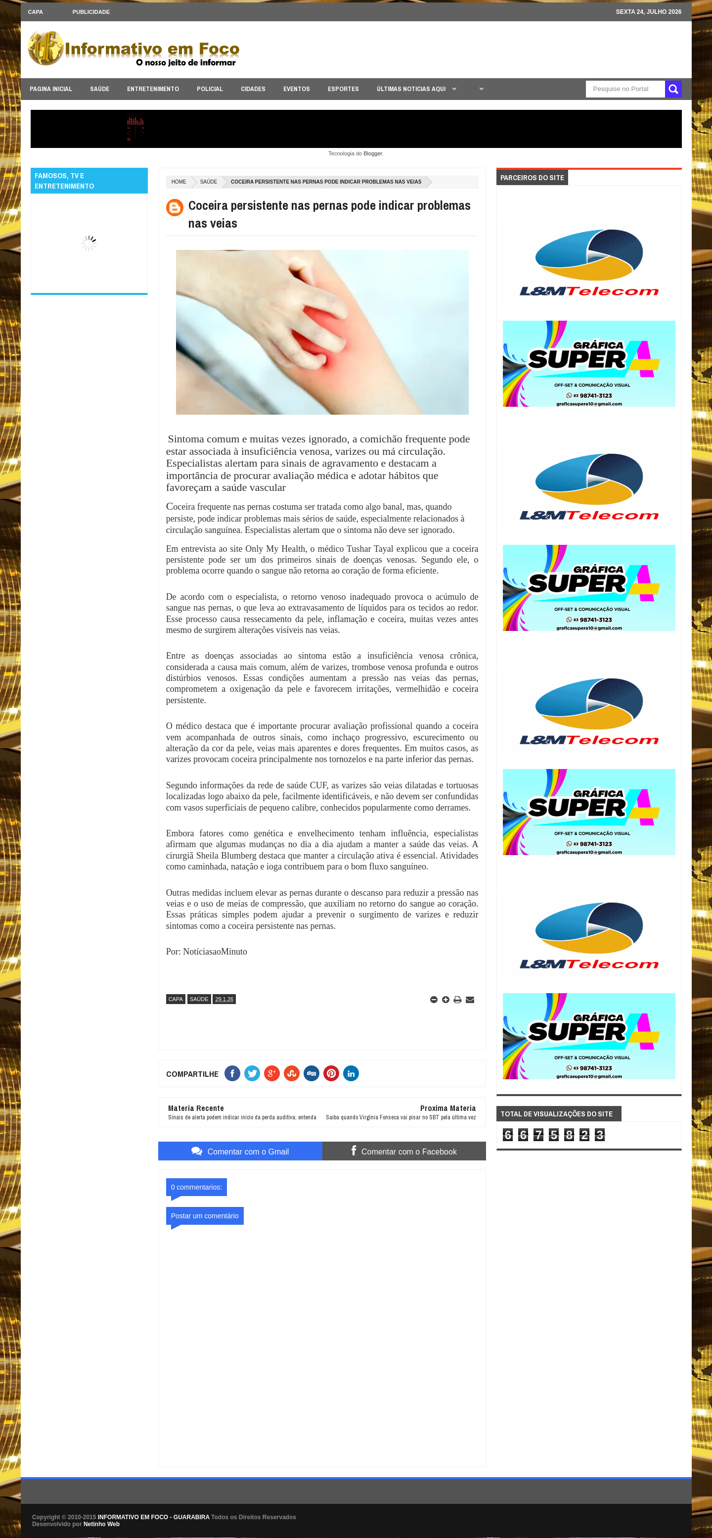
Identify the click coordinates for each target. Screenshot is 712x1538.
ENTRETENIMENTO (153, 89)
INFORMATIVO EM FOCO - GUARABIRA (154, 1517)
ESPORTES (343, 89)
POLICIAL (210, 89)
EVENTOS (296, 89)
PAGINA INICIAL (51, 89)
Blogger (372, 153)
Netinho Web (102, 1524)
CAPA (35, 12)
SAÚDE (99, 89)
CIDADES (253, 89)
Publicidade (91, 12)
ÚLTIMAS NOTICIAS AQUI (412, 89)
